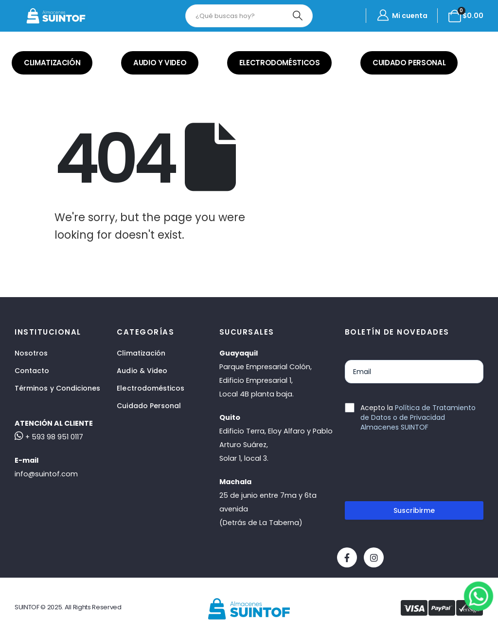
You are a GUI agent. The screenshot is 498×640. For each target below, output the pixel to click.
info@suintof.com (46, 474)
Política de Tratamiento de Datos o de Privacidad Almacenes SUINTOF (418, 417)
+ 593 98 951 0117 (49, 437)
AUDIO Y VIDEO (159, 62)
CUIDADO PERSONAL (409, 62)
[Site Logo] (56, 16)
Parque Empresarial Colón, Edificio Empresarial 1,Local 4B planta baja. (265, 380)
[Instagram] (374, 557)
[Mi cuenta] (401, 15)
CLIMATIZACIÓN (52, 62)
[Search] (298, 16)
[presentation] (419, 470)
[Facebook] (347, 557)
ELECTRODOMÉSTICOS (279, 62)
